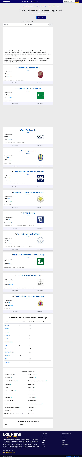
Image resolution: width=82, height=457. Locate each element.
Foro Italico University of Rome (27, 234)
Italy (54, 6)
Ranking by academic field (28, 21)
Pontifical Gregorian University (28, 275)
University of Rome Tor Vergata (28, 88)
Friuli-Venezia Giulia (9, 352)
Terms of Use (68, 456)
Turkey (63, 442)
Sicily (6, 358)
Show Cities (41, 17)
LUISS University (28, 213)
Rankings (40, 83)
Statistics (15, 83)
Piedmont (7, 362)
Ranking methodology (9, 452)
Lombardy (7, 355)
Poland (63, 440)
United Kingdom (65, 444)
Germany (64, 438)
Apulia (6, 338)
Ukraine (63, 446)
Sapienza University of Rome (27, 68)
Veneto (6, 345)
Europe (49, 6)
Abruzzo (7, 325)
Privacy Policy (75, 456)
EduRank (47, 13)
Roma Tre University (27, 130)
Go (50, 24)
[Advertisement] (15, 39)
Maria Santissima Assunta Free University (28, 255)
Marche (7, 328)
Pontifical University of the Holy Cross (28, 296)
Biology (36, 6)
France (63, 435)
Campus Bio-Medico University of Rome (28, 172)
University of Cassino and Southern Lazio (28, 192)
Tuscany (7, 332)
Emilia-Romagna (9, 342)
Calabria (7, 348)
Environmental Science (28, 6)
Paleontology (43, 6)
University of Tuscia (28, 151)
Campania (7, 335)
